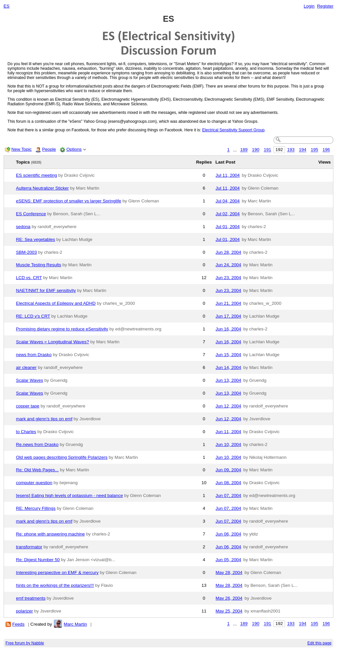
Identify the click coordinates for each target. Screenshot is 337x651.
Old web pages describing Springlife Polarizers (62, 457)
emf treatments (31, 598)
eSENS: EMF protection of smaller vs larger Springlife (68, 200)
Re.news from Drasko (37, 444)
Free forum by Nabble (25, 643)
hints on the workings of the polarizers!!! (55, 585)
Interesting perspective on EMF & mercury (57, 572)
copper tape (27, 406)
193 (291, 149)
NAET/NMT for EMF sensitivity (46, 290)
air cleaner (26, 367)
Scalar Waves (29, 380)
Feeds (18, 624)
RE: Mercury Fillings (36, 508)
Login (309, 6)
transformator (29, 546)
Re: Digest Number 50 (38, 559)
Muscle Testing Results (38, 264)
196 (326, 149)
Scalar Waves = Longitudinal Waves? (52, 341)
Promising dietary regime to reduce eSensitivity (62, 328)
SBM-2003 (26, 252)
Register (325, 6)
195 (314, 149)
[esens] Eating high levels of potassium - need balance (69, 495)
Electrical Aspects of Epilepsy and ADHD (56, 303)
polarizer (24, 611)
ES (7, 6)
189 (243, 149)
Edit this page (319, 643)
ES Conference (31, 213)
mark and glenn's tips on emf (44, 418)
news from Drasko (34, 354)
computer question (34, 482)
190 (255, 149)
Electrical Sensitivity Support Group (233, 130)
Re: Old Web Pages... (37, 469)
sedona (23, 226)
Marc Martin (75, 624)
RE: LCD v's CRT (33, 316)
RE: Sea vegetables (35, 239)
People (49, 149)
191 (267, 149)
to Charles (26, 431)
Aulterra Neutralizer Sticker (42, 188)
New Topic (22, 149)
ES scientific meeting (36, 175)
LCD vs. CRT (29, 277)
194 (302, 149)
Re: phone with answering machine (50, 534)
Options (74, 149)
